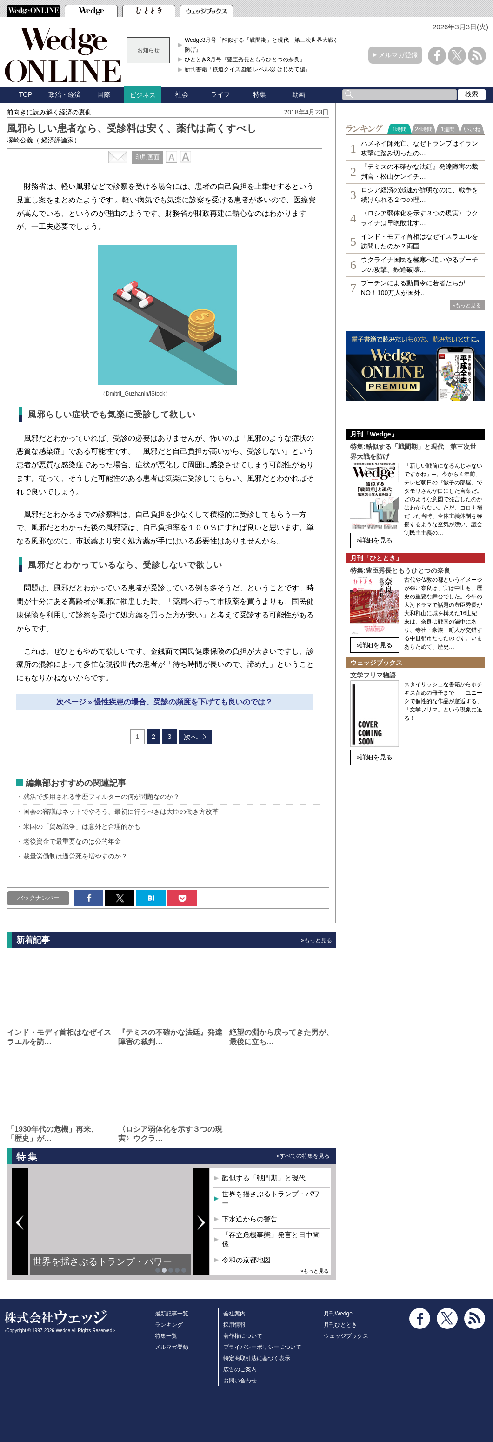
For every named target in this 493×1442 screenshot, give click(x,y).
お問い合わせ (240, 1380)
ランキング (169, 1324)
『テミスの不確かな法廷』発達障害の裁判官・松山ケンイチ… (419, 171)
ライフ (220, 94)
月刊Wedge (338, 1313)
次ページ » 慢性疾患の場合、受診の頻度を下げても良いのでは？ (164, 702)
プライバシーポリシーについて (262, 1347)
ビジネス (143, 95)
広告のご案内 (240, 1369)
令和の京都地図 (246, 1260)
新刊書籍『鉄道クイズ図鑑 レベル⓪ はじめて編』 (248, 69)
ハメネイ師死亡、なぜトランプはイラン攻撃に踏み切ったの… (419, 148)
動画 (298, 94)
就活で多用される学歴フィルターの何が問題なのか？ (101, 796)
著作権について (242, 1336)
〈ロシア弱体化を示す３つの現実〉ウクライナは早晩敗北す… (419, 218)
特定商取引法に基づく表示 (256, 1358)
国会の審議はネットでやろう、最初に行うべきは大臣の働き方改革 (121, 811)
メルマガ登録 (398, 55)
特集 (259, 94)
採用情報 (234, 1324)
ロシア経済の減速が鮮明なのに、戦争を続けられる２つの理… (419, 194)
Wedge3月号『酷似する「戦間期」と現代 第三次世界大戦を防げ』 (262, 45)
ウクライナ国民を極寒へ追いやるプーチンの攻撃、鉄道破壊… (419, 264)
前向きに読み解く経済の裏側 (49, 112)
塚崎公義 (43, 140)
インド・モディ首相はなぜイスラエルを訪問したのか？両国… (419, 241)
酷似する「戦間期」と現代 (264, 1178)
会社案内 (234, 1313)
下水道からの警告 (250, 1219)
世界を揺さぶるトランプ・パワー (102, 1261)
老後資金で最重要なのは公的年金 (72, 841)
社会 (181, 94)
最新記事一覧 (171, 1313)
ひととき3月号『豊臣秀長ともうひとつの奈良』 (245, 59)
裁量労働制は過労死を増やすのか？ (75, 856)
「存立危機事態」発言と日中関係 (271, 1239)
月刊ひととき (340, 1324)
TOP (26, 94)
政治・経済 (64, 94)
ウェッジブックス (346, 1336)
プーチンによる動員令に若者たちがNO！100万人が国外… (413, 287)
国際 (103, 94)
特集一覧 (166, 1336)
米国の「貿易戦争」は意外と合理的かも (81, 826)
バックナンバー (38, 897)
